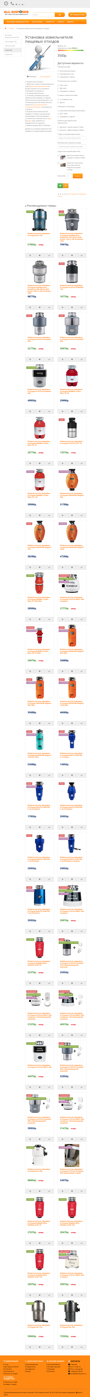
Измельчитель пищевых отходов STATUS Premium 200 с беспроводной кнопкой (71, 1068)
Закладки (51, 1369)
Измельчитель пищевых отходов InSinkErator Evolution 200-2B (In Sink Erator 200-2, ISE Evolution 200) (39, 289)
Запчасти (50, 22)
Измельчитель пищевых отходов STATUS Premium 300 (71, 339)
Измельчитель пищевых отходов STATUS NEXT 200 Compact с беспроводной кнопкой (40, 1016)
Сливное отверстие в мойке (68, 95)
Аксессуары (37, 22)
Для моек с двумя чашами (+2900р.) (71, 130)
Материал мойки (64, 67)
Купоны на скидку (11, 1374)
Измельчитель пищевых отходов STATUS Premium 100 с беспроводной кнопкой (71, 964)
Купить (78, 176)
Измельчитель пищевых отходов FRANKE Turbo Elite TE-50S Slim (39, 599)
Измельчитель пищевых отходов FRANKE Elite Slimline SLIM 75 (39, 1223)
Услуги (60, 22)
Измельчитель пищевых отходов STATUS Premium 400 (39, 391)
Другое (61, 102)
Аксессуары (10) (10, 42)
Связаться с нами (10, 1382)
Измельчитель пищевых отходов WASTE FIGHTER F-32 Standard (71, 807)
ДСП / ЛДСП (63, 114)
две (29, 121)
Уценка (70, 22)
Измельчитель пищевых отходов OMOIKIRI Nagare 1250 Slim (72, 703)
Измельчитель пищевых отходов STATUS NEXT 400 (40, 1066)
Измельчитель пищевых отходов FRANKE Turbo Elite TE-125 (39, 495)
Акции (28, 1371)
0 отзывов (72, 194)
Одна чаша (63, 85)
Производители (31, 1364)
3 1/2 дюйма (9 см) (65, 99)
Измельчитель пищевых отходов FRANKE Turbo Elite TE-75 (39, 443)
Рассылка (51, 1371)
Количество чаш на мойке (68, 81)
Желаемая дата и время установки (69, 143)
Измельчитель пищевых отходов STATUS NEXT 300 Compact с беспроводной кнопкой (72, 1016)
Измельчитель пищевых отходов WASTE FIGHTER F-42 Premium (39, 859)
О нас (6, 1364)
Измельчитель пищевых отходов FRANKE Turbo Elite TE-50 (71, 391)
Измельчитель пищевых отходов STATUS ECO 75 (71, 442)
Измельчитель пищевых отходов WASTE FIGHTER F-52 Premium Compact (71, 859)
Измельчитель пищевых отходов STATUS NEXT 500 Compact (72, 1275)
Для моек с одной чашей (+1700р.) (71, 127)
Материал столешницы (67, 107)
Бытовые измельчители (18, 22)
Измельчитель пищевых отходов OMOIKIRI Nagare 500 (72, 495)
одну (49, 118)
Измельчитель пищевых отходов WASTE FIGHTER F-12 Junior (71, 755)
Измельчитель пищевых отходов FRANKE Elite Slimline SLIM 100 (71, 1223)
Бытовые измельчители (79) (12, 36)
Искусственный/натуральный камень (71, 111)
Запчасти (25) (10, 46)
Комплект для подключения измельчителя (67, 122)
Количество (61, 176)
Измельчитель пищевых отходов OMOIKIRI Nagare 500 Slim (72, 651)
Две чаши (62, 88)
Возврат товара (10, 1384)
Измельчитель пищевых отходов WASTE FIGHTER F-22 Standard (39, 807)
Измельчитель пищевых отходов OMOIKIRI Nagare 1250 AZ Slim (39, 755)
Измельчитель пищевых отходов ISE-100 (39, 234)
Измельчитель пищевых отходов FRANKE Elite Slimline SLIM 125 (39, 1275)
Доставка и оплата (11, 1367)
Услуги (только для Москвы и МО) (69, 151)
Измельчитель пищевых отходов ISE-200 (39, 1170)
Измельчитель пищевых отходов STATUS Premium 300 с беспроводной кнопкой (39, 1120)
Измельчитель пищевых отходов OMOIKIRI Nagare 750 (39, 547)
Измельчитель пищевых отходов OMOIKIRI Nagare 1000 (72, 547)
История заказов (53, 1367)
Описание (31, 77)
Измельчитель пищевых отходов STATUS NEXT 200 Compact (72, 599)
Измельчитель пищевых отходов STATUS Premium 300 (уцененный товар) (71, 1171)
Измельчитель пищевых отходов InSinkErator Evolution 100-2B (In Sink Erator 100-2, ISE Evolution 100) (71, 237)
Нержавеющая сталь (66, 74)
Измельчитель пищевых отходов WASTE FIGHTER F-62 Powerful (39, 911)
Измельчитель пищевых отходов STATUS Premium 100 (71, 287)
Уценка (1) (8, 54)
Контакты (74, 1361)
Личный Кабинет (53, 1364)
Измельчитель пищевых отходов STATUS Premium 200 (39, 339)
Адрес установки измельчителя (69, 134)
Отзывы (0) (45, 77)
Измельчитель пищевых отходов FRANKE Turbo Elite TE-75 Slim (39, 651)
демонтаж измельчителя (38, 86)
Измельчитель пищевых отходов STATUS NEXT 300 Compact (72, 911)
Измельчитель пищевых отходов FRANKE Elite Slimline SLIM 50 (39, 963)
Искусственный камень (67, 71)
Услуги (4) (8, 50)
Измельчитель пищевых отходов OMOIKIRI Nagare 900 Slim (39, 703)
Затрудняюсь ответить (66, 77)
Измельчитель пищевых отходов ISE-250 (71, 1326)
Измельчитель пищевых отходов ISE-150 (39, 1326)
